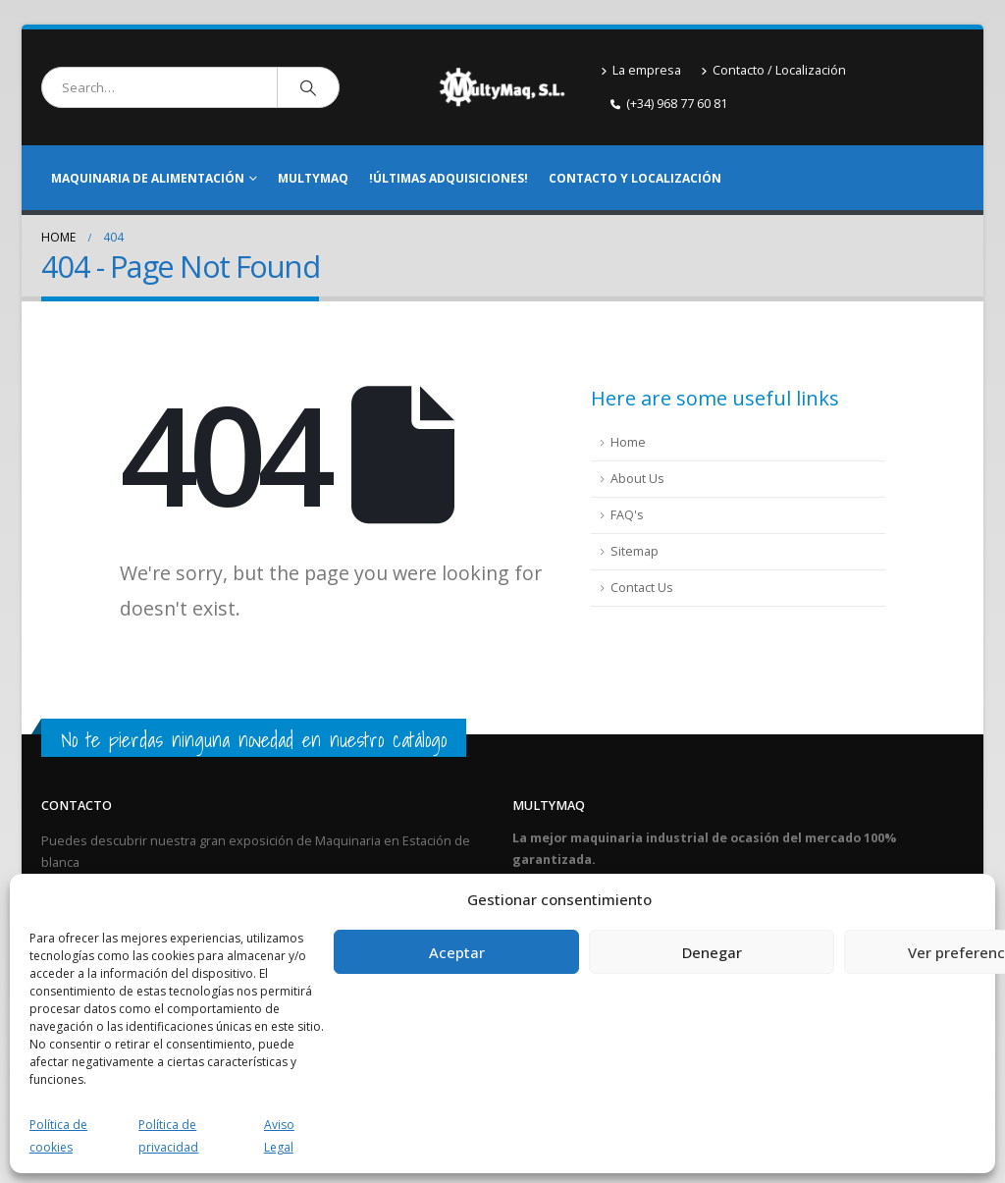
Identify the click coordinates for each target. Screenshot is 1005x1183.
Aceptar (457, 952)
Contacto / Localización (773, 70)
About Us (637, 478)
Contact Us (641, 587)
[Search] (308, 87)
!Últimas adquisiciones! (448, 178)
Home (628, 442)
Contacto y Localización (635, 178)
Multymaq (313, 178)
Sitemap (634, 551)
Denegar (712, 952)
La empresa (641, 70)
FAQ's (627, 515)
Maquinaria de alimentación (147, 178)
